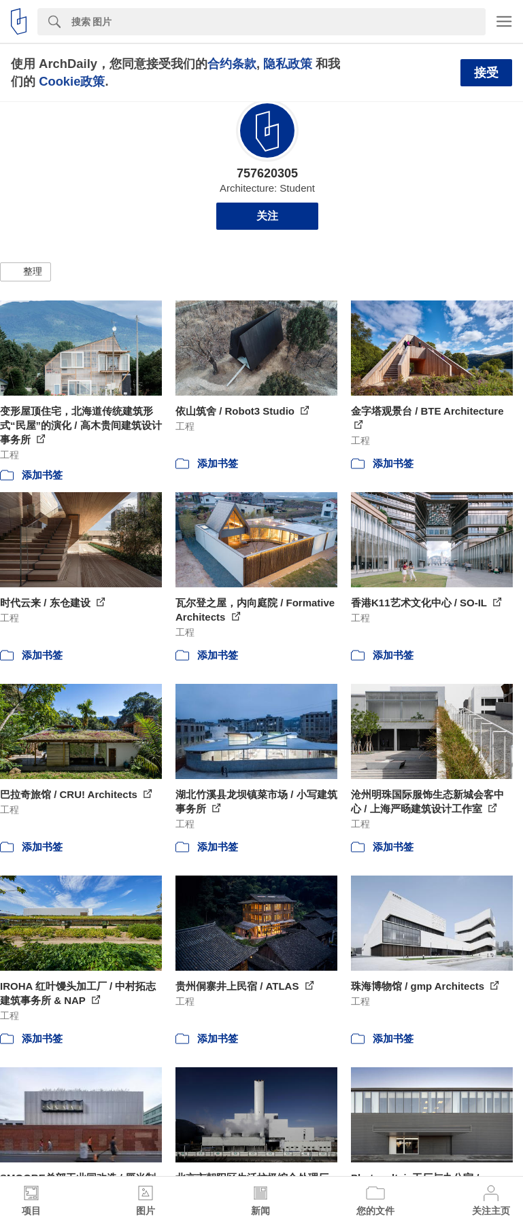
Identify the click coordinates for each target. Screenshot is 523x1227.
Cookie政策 (72, 81)
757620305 (267, 173)
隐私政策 (287, 63)
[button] (25, 271)
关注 (267, 216)
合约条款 (231, 63)
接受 (486, 73)
